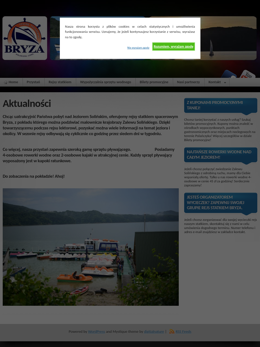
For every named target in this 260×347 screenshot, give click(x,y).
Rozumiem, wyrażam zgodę (173, 46)
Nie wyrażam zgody (138, 47)
